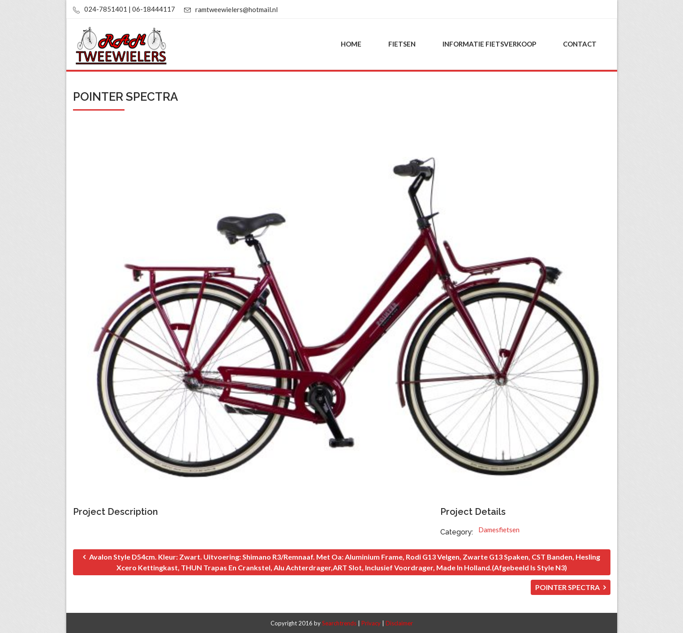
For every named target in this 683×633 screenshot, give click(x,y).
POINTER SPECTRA (570, 587)
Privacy (371, 623)
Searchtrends (339, 623)
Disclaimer (399, 623)
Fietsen (402, 44)
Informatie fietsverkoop (489, 44)
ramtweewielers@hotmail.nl (236, 9)
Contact (580, 44)
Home (351, 44)
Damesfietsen (499, 530)
